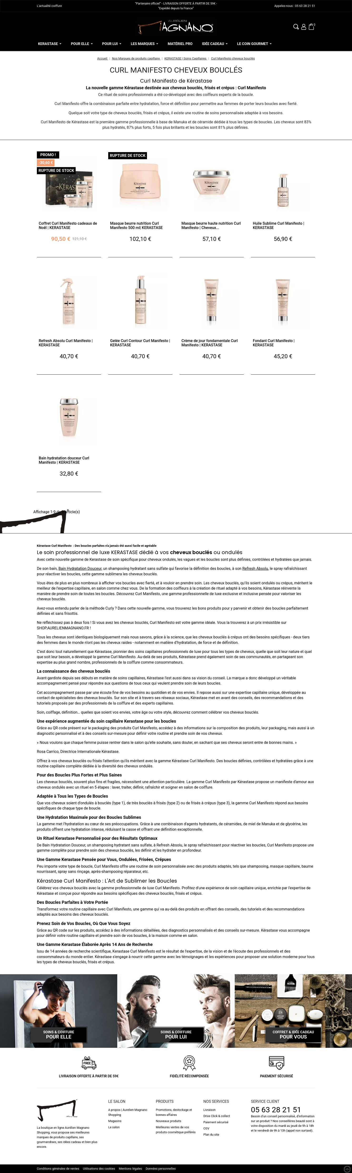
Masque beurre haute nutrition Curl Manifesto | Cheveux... (211, 225)
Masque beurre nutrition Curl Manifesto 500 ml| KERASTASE (136, 225)
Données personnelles (161, 1168)
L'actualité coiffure (49, 6)
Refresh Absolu (255, 568)
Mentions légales (130, 1168)
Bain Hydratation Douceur (80, 568)
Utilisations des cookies (99, 1168)
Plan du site (211, 1134)
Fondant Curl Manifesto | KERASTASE (274, 342)
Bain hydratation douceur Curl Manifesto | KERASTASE (64, 460)
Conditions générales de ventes (58, 1168)
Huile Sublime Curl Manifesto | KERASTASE (278, 225)
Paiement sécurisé (215, 1122)
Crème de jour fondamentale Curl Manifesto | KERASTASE (209, 342)
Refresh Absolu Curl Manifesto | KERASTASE (66, 342)
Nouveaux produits (168, 1121)
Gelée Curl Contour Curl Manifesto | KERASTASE (140, 342)
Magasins (115, 1121)
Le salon (114, 1127)
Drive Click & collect (216, 1116)
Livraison (209, 1110)
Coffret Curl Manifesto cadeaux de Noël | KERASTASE (68, 225)
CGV (206, 1128)
